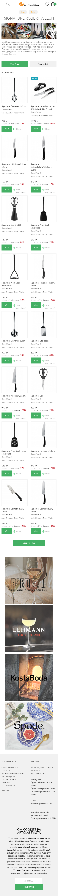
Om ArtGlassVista (10, 767)
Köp (7, 128)
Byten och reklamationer (13, 773)
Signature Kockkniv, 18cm (43, 450)
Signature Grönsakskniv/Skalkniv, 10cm (41, 167)
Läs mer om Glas (9, 779)
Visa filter (14, 64)
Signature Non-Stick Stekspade (40, 226)
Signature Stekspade (40, 340)
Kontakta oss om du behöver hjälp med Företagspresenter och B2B (43, 815)
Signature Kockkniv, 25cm (14, 395)
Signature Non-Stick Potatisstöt (11, 284)
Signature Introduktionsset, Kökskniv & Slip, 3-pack (43, 107)
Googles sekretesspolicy (36, 873)
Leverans (6, 782)
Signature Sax (37, 395)
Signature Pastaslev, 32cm (14, 106)
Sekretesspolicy (8, 776)
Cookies (5, 790)
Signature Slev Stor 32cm (13, 340)
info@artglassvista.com (41, 803)
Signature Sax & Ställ (11, 224)
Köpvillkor (6, 770)
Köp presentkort (9, 785)
